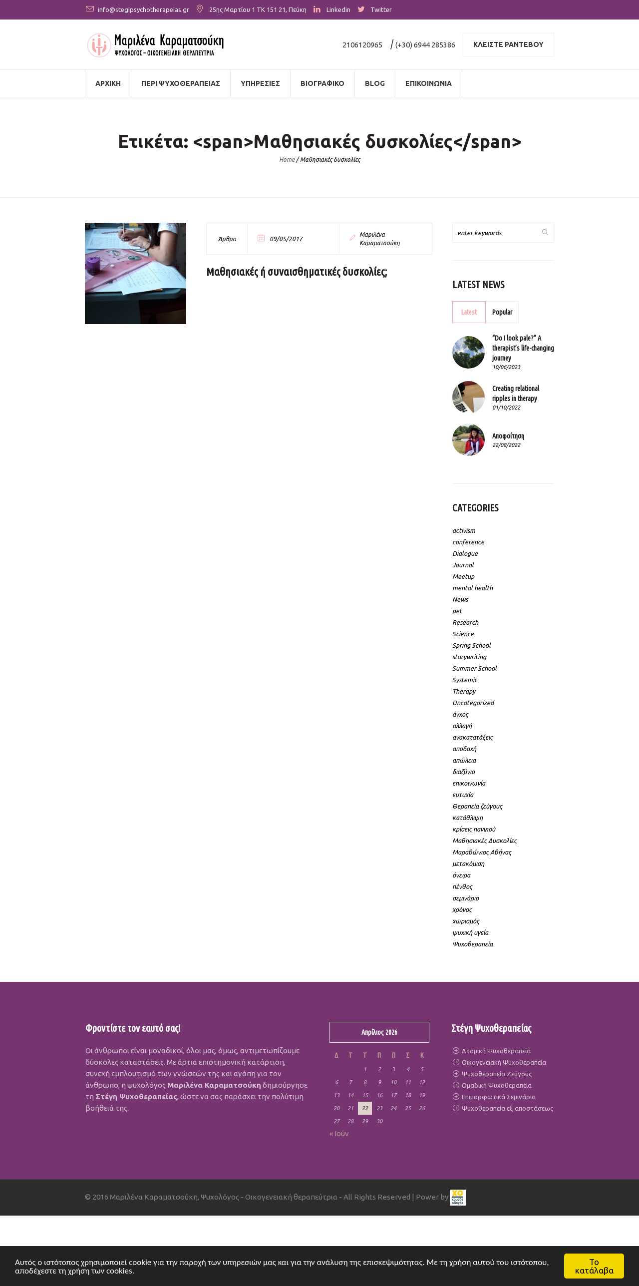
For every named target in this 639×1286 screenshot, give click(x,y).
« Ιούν (339, 1133)
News (460, 599)
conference (468, 541)
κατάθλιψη (467, 817)
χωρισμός (465, 920)
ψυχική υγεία (470, 932)
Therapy (463, 691)
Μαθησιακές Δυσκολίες (484, 840)
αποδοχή (464, 748)
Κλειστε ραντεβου (508, 44)
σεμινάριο (465, 897)
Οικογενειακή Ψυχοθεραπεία (503, 1062)
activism (463, 530)
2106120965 (362, 44)
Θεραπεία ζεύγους (477, 806)
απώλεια (464, 760)
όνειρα (461, 874)
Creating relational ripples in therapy (515, 394)
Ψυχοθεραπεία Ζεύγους (496, 1073)
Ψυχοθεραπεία (472, 943)
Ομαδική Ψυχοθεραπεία (496, 1085)
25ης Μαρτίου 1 (232, 9)
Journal (463, 564)
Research (465, 622)
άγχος (460, 714)
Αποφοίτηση (508, 436)
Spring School (471, 645)
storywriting (469, 656)
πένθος (462, 886)
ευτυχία (462, 794)
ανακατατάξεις (472, 737)
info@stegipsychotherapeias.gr (143, 9)
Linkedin (338, 9)
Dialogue (465, 553)
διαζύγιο (463, 771)
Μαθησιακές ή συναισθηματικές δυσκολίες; (296, 271)
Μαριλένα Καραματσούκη (379, 238)
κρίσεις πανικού (473, 829)
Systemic (464, 679)
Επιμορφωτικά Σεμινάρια (498, 1096)
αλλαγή (462, 725)
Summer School (474, 668)
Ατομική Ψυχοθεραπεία (495, 1050)
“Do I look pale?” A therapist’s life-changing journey (523, 348)
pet (457, 610)
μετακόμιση (468, 863)
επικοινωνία (468, 783)
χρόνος (462, 909)
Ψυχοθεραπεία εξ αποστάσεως (506, 1108)
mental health (472, 587)
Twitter (381, 9)
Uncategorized (473, 702)
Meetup (463, 576)
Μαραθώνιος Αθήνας (481, 852)
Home (287, 159)
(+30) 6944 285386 (425, 44)
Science (463, 633)
